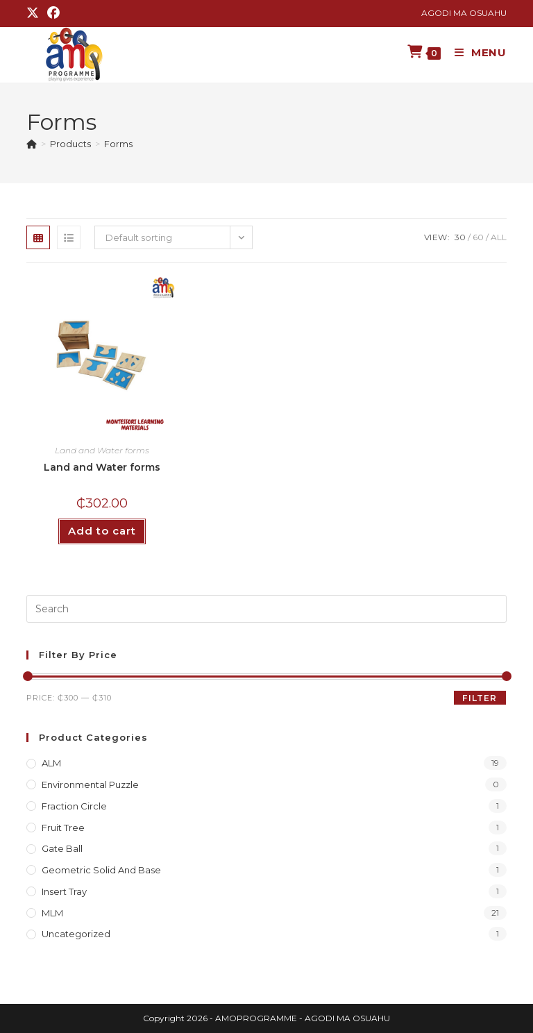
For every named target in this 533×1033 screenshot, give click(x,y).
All (499, 237)
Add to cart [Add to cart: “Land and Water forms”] (102, 530)
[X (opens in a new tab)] (34, 13)
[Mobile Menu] (475, 52)
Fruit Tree (63, 827)
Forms (118, 143)
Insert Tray (64, 891)
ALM (51, 763)
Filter (479, 698)
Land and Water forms (102, 450)
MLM (52, 912)
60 (478, 237)
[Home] (31, 143)
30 (460, 237)
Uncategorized (76, 933)
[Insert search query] (266, 609)
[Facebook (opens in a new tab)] (53, 13)
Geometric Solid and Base (101, 869)
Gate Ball (62, 848)
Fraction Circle (74, 806)
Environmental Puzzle (90, 784)
